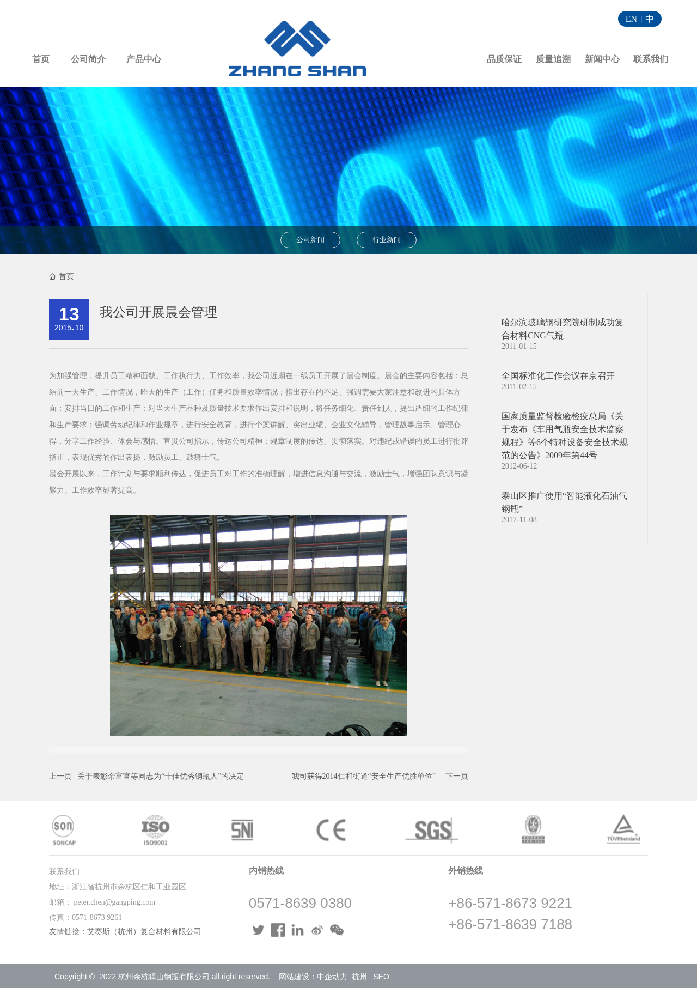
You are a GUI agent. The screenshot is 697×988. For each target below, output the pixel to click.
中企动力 (332, 976)
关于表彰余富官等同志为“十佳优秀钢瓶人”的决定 (160, 776)
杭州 (359, 976)
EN (631, 18)
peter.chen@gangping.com (115, 902)
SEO (381, 976)
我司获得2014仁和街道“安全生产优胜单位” (364, 776)
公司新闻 (310, 239)
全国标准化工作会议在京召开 (558, 375)
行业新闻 (386, 239)
